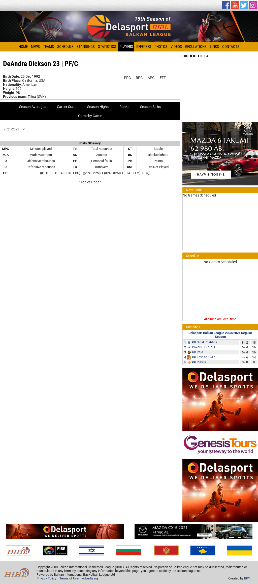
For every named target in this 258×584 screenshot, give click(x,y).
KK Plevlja (199, 362)
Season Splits (150, 107)
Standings (86, 46)
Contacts (230, 46)
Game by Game (90, 116)
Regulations (196, 46)
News (35, 46)
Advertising (90, 578)
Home (23, 46)
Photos (160, 46)
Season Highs (98, 107)
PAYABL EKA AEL (204, 347)
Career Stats (66, 107)
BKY (247, 578)
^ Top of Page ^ (90, 182)
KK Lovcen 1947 (203, 357)
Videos (176, 46)
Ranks (124, 107)
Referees (143, 46)
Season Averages (32, 107)
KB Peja (197, 352)
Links (214, 46)
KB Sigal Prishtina (204, 342)
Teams (48, 46)
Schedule (65, 46)
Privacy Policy (46, 578)
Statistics (107, 46)
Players (126, 46)
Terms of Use (69, 578)
